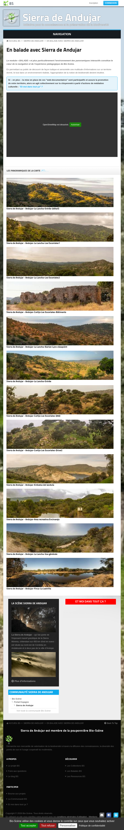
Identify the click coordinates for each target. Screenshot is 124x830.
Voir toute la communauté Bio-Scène (33, 711)
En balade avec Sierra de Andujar (65, 41)
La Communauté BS (17, 799)
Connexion (111, 3)
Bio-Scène (17, 699)
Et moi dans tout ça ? (90, 601)
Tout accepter (28, 825)
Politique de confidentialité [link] (92, 825)
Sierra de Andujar (62, 17)
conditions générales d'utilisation (72, 816)
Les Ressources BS (76, 776)
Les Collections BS (75, 766)
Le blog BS (13, 776)
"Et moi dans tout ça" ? (31, 86)
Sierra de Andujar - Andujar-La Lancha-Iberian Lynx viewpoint (36, 346)
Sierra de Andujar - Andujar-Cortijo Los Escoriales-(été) (33, 415)
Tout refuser (48, 825)
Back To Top (112, 723)
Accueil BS (14, 41)
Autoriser (75, 124)
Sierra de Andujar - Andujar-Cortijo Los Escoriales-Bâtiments (36, 312)
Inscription (93, 3)
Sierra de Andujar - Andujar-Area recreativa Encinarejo (32, 519)
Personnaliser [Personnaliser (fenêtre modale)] (68, 825)
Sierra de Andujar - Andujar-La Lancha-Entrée (28, 381)
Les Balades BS (74, 771)
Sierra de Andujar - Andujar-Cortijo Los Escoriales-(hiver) (34, 450)
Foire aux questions (17, 771)
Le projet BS (14, 766)
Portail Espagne (21, 702)
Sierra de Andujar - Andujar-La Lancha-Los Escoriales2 (33, 277)
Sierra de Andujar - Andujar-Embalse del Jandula (30, 484)
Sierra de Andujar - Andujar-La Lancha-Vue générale (31, 554)
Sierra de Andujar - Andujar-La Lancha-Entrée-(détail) (32, 208)
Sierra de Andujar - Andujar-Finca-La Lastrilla (28, 588)
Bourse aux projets (17, 793)
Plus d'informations (25, 681)
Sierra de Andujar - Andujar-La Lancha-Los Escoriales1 (33, 243)
